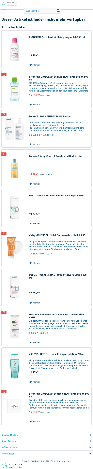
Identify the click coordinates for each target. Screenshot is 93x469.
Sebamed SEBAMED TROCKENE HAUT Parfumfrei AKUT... (56, 316)
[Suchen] (58, 11)
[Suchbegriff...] (42, 11)
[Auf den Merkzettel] (35, 65)
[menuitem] (42, 11)
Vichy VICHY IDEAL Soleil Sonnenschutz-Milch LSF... (58, 235)
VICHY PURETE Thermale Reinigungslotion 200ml (56, 354)
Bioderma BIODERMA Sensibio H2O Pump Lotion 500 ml (59, 395)
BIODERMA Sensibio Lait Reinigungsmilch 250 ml (57, 37)
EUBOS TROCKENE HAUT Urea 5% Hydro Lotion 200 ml (58, 276)
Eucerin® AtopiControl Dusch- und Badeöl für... (56, 156)
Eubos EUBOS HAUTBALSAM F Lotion (50, 116)
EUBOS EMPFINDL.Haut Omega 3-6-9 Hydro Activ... (57, 195)
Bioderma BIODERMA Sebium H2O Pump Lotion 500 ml (58, 78)
